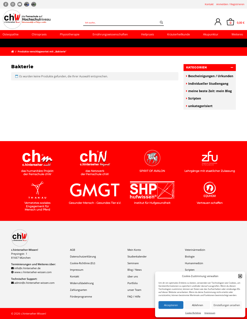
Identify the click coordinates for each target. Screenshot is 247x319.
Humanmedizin (194, 263)
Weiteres (237, 34)
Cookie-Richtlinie (193, 312)
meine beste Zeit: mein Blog (210, 91)
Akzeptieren (171, 305)
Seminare (133, 263)
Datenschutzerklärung (83, 256)
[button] (240, 276)
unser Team (134, 290)
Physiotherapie (69, 34)
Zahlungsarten (78, 290)
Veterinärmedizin (195, 249)
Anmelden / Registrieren (230, 4)
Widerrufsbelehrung (82, 283)
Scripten (194, 98)
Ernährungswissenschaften (110, 34)
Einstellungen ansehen (227, 305)
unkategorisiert (200, 106)
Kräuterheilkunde (178, 34)
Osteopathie (11, 34)
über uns (132, 276)
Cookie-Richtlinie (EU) (82, 263)
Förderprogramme (81, 296)
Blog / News (134, 269)
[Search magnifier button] (161, 22)
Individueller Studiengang (208, 83)
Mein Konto (134, 249)
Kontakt (209, 4)
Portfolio (132, 283)
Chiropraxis (39, 34)
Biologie (190, 256)
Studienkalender (137, 256)
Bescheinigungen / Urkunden (210, 76)
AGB (72, 249)
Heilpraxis (147, 34)
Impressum (209, 312)
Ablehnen (197, 305)
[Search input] (121, 22)
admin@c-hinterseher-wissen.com (34, 282)
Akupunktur (210, 34)
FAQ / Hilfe (133, 296)
